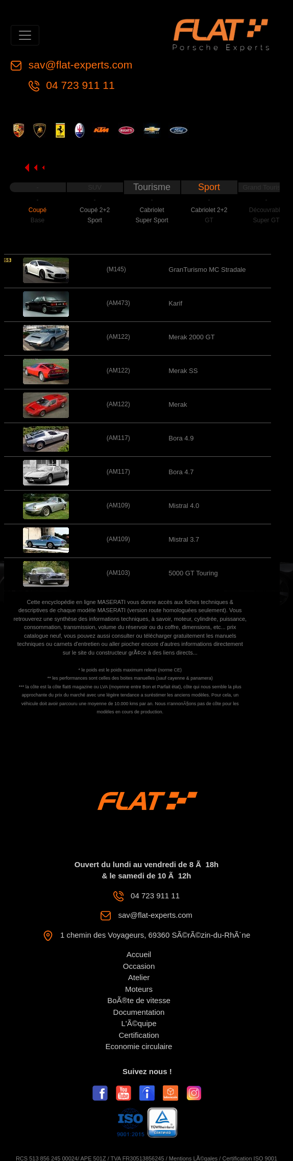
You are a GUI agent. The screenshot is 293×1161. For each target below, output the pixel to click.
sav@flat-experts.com (79, 65)
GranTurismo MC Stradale (207, 269)
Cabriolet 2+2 (209, 210)
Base (37, 220)
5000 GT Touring (192, 573)
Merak (177, 404)
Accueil (139, 954)
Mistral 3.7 (183, 539)
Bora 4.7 (180, 472)
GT (209, 220)
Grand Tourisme (265, 187)
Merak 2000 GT (191, 337)
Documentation (139, 1012)
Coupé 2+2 (95, 210)
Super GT (266, 220)
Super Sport (152, 220)
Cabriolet (152, 210)
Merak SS (183, 371)
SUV (95, 187)
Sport (209, 187)
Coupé (37, 210)
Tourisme (151, 187)
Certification (138, 1035)
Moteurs (139, 989)
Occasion (139, 966)
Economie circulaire (139, 1046)
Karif (175, 303)
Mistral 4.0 (183, 505)
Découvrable (266, 210)
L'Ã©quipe (139, 1023)
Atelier (139, 977)
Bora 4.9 (180, 438)
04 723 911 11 (79, 85)
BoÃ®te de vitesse (138, 1000)
